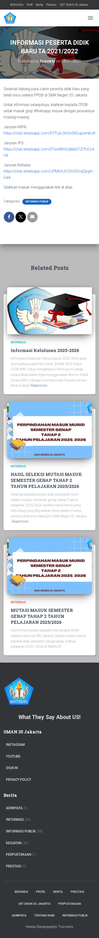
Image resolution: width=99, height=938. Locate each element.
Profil (30, 4)
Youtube (13, 756)
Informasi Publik (37, 201)
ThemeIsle (65, 927)
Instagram (15, 745)
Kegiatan (13, 843)
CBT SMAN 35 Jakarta (73, 4)
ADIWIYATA (14, 808)
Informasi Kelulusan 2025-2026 (45, 350)
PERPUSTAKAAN (18, 854)
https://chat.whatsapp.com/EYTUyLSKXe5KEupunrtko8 (49, 133)
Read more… (40, 385)
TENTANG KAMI (44, 915)
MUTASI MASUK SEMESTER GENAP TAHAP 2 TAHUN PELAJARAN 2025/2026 (42, 616)
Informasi (18, 342)
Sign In (12, 768)
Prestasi (51, 4)
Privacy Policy (18, 780)
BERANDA (17, 4)
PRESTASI (13, 866)
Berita (39, 4)
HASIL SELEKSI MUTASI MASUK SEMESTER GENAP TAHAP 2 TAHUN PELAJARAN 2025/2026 (46, 480)
